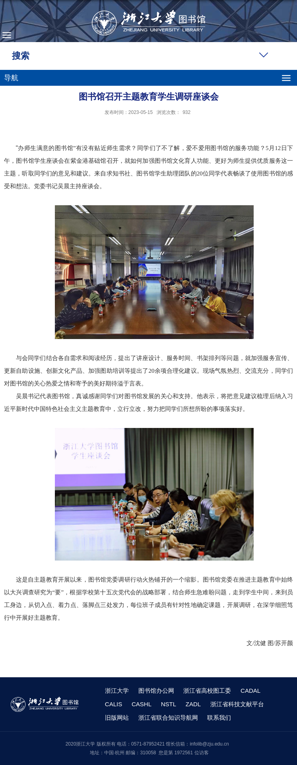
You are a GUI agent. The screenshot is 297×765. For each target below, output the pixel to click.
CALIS (113, 704)
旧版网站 (117, 717)
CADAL (250, 690)
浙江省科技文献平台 (237, 704)
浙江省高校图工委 (207, 690)
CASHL (141, 704)
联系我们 (219, 717)
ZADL (193, 704)
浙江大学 (117, 690)
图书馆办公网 (156, 690)
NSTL (168, 704)
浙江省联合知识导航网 (168, 717)
